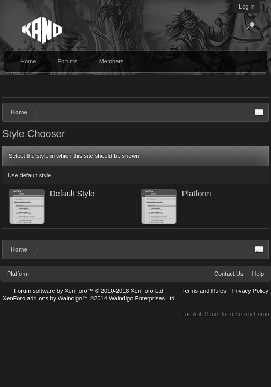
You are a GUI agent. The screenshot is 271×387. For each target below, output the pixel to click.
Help (258, 273)
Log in (247, 6)
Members (111, 61)
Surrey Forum (253, 314)
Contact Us (228, 273)
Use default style (29, 175)
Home (28, 61)
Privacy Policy (250, 291)
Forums (67, 61)
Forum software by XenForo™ (89, 291)
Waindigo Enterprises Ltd (142, 298)
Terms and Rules (204, 291)
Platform (18, 273)
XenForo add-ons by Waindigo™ (45, 298)
